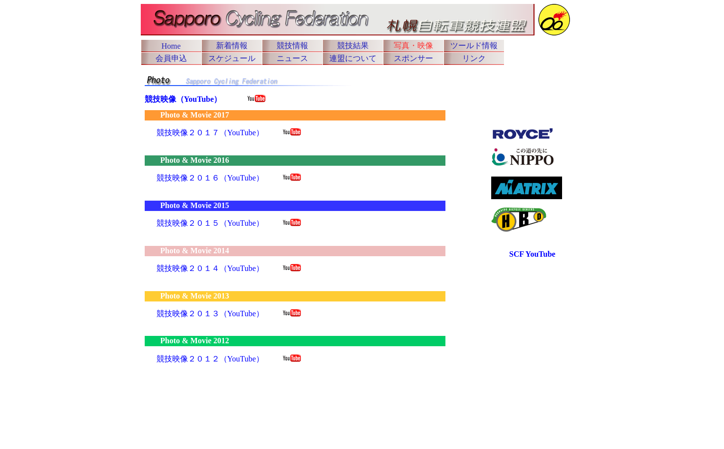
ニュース (292, 58)
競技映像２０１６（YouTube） (210, 178)
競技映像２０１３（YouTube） (210, 313)
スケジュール (231, 58)
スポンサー (413, 58)
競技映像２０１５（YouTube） (210, 223)
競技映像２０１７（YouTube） (210, 132)
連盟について (353, 58)
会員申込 (171, 58)
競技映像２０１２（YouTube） (210, 359)
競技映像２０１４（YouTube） (210, 268)
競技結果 (353, 45)
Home (171, 46)
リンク (474, 58)
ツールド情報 (474, 45)
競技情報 (292, 45)
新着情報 (232, 45)
